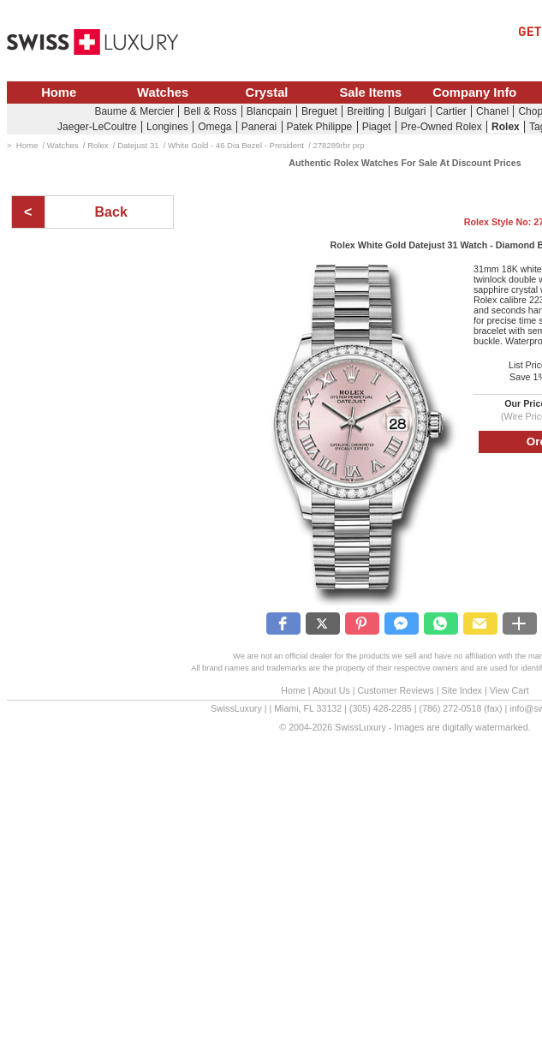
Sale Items (370, 92)
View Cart (509, 690)
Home (58, 92)
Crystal (267, 92)
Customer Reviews (395, 690)
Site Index (462, 690)
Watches (162, 92)
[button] (283, 623)
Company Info (474, 92)
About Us (331, 690)
